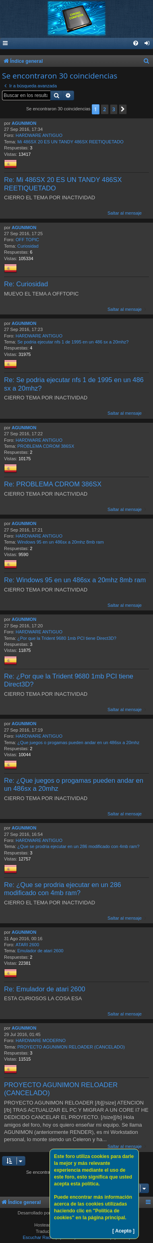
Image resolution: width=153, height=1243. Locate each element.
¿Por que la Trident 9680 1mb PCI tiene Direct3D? (66, 638)
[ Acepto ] (123, 1231)
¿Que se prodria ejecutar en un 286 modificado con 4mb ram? (78, 846)
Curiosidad (28, 246)
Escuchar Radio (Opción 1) (49, 1237)
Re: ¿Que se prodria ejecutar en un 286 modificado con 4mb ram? (62, 889)
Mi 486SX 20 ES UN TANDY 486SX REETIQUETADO (70, 141)
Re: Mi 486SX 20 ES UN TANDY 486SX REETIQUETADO (63, 184)
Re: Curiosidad (26, 283)
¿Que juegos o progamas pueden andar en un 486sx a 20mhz (78, 742)
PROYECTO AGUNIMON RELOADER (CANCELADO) (71, 1046)
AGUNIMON (24, 123)
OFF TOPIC (27, 239)
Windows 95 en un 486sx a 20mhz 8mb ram (60, 542)
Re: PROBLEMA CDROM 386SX (52, 484)
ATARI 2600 (27, 944)
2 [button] (104, 109)
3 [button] (113, 109)
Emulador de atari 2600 (40, 950)
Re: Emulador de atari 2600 (44, 989)
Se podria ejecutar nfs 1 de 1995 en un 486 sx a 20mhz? (72, 341)
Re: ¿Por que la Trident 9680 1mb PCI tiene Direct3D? (68, 680)
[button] (123, 109)
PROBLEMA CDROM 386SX (45, 446)
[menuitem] (147, 43)
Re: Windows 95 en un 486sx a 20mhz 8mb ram (75, 579)
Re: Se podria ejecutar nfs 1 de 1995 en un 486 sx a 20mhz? (74, 384)
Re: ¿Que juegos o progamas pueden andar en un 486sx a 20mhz (73, 784)
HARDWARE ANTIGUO (39, 135)
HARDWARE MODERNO (41, 1040)
